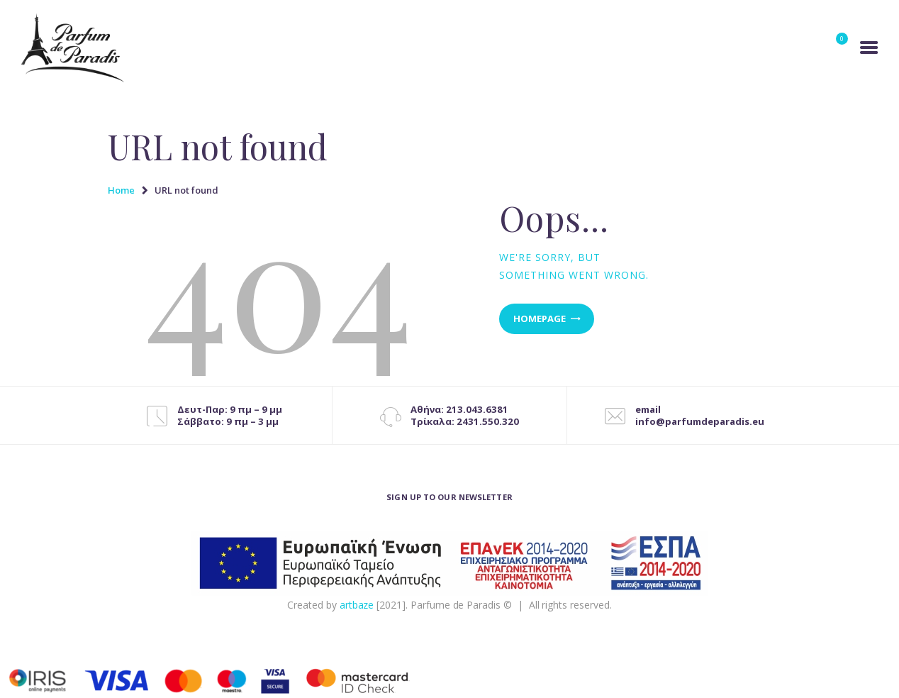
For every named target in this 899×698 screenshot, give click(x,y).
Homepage (539, 318)
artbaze (357, 604)
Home (121, 190)
